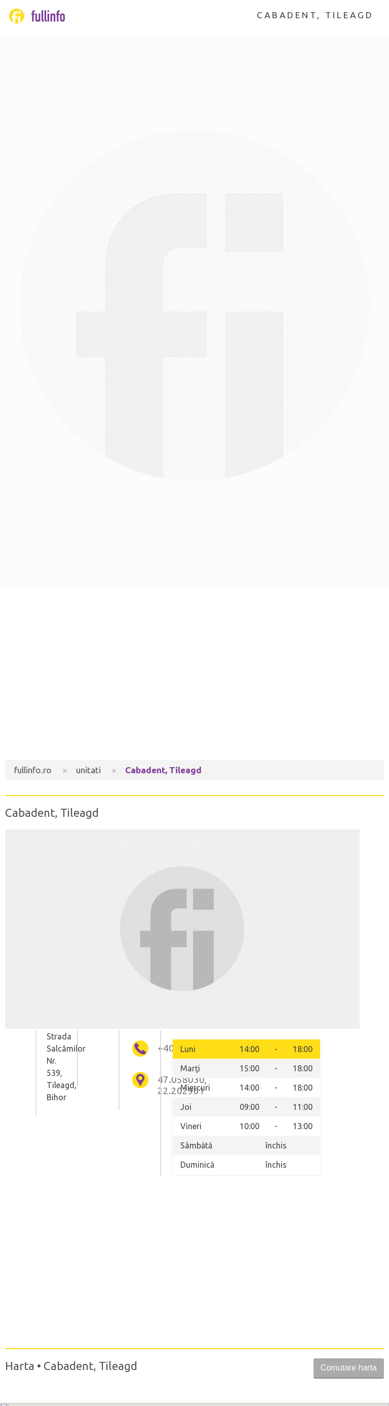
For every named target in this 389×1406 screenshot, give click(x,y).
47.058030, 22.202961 (161, 1085)
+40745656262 (161, 1048)
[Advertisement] (194, 674)
